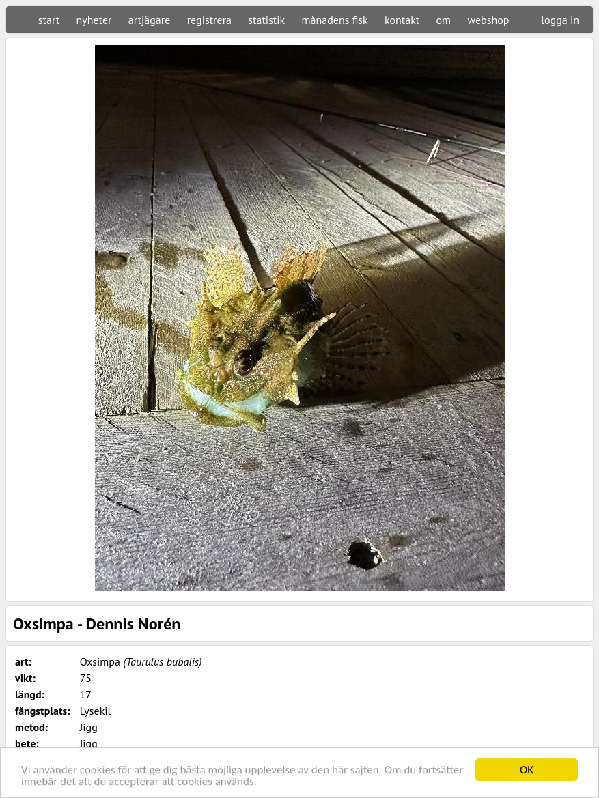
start (48, 20)
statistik (266, 20)
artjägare (149, 20)
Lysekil (95, 710)
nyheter (94, 20)
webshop (488, 20)
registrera (209, 20)
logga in (560, 20)
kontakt (402, 20)
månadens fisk (335, 20)
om (443, 20)
